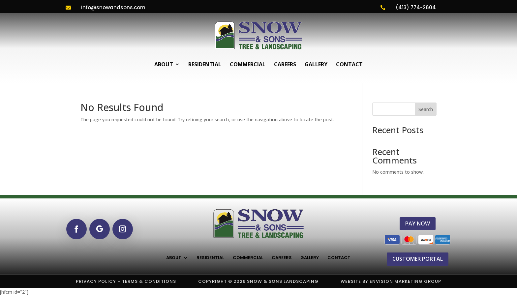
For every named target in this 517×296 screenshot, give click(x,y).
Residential (204, 64)
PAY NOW (417, 223)
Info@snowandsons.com (113, 7)
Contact (349, 64)
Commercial (247, 64)
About (163, 64)
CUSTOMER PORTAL (417, 258)
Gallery (316, 64)
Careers (285, 64)
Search (425, 109)
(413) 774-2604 (416, 7)
